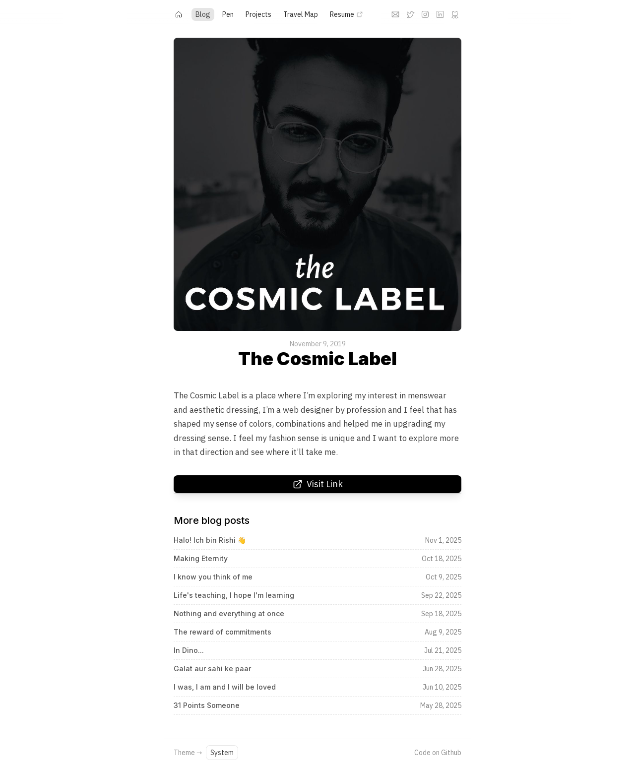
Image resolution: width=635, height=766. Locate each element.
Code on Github (437, 752)
